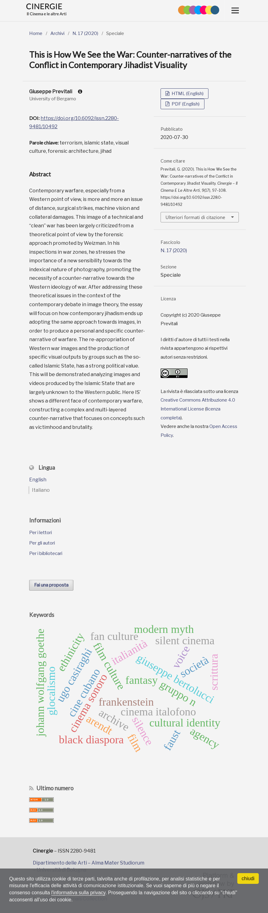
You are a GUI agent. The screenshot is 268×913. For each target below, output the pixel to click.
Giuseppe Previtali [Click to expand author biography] (55, 91)
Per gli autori (42, 543)
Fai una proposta (51, 585)
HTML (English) (187, 93)
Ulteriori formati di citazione (195, 217)
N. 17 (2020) (85, 33)
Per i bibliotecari (45, 553)
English (37, 480)
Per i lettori (40, 532)
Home (35, 33)
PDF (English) (185, 104)
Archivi (57, 33)
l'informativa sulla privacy (78, 892)
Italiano (41, 490)
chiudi (248, 878)
